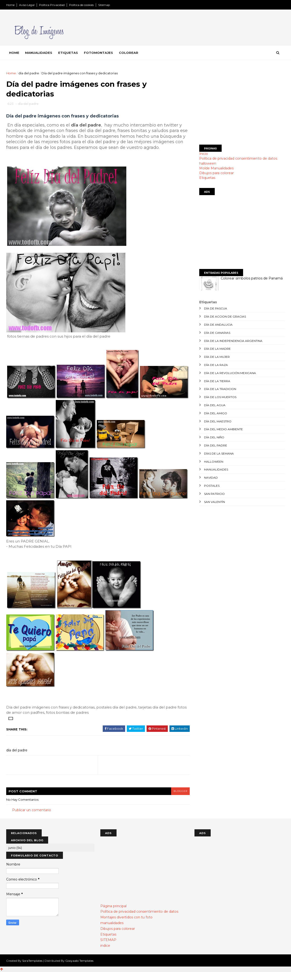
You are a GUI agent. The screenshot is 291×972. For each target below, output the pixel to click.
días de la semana (219, 453)
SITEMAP (108, 940)
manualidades (216, 469)
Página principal (113, 906)
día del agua (214, 405)
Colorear (128, 53)
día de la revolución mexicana (230, 373)
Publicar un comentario (31, 810)
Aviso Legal (27, 5)
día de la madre (217, 348)
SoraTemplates (32, 960)
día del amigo (215, 413)
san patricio (214, 494)
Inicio (203, 154)
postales (212, 485)
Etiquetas (68, 53)
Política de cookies (81, 5)
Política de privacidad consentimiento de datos (238, 158)
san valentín (214, 502)
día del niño (214, 437)
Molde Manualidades (216, 168)
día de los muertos (220, 397)
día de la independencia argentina (233, 341)
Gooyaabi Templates (79, 960)
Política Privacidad (52, 5)
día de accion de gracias (225, 316)
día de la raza (216, 365)
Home (10, 5)
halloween (207, 163)
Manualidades (38, 53)
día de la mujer (217, 357)
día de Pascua (215, 308)
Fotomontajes (98, 53)
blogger (180, 791)
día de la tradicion (220, 389)
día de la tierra (217, 381)
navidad (211, 477)
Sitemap (104, 5)
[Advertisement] (242, 104)
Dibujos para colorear (216, 173)
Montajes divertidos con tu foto (126, 917)
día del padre (28, 73)
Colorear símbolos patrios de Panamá (252, 278)
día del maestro (217, 421)
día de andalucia (218, 324)
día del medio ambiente (223, 429)
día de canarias (217, 332)
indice (105, 945)
